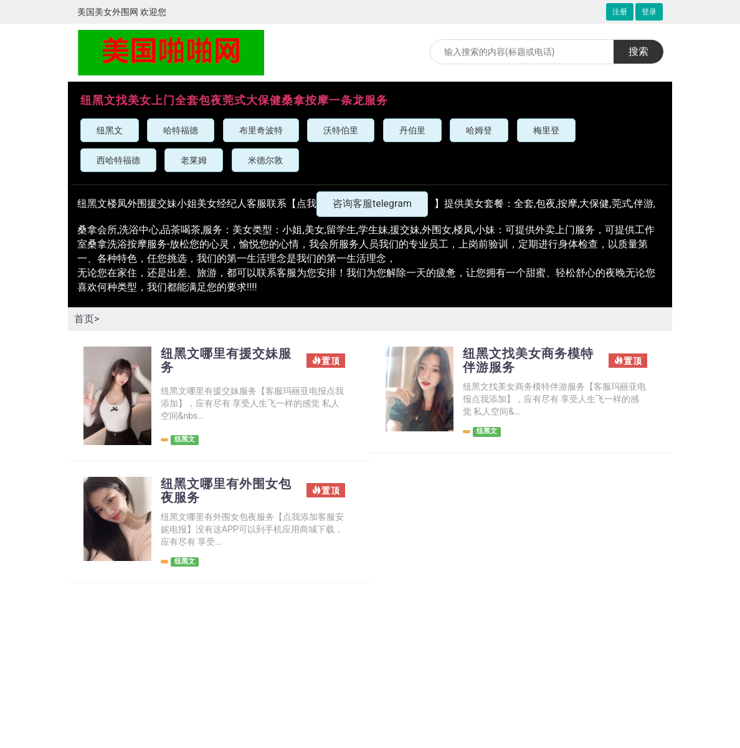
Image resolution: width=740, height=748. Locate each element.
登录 (649, 11)
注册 (619, 11)
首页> (86, 319)
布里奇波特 (261, 130)
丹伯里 (412, 130)
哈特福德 (180, 130)
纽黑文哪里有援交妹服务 (226, 360)
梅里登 (546, 130)
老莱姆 (194, 160)
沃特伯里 (340, 130)
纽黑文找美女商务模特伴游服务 (528, 360)
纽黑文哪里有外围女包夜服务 (226, 490)
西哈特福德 (118, 160)
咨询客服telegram (372, 203)
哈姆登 (479, 130)
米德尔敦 (265, 160)
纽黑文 (110, 130)
